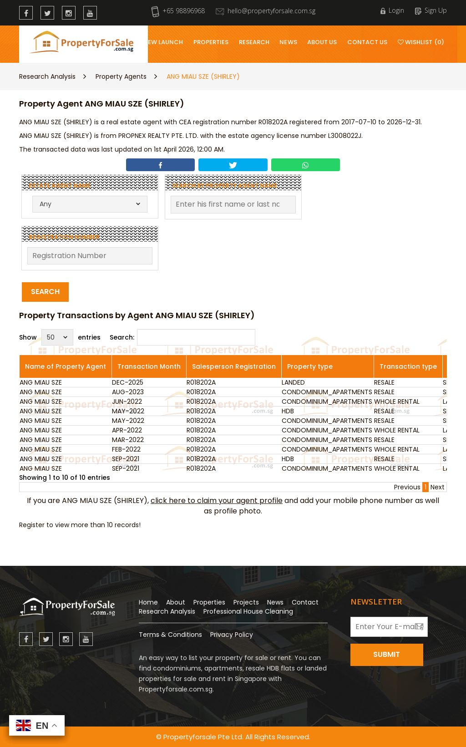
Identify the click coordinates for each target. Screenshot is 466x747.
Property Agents (121, 76)
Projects (246, 602)
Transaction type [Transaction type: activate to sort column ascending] (408, 366)
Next (438, 487)
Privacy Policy (231, 634)
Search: (182, 337)
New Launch (163, 42)
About (175, 602)
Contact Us (367, 42)
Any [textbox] (45, 203)
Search (45, 291)
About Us (322, 42)
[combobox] (89, 204)
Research (254, 42)
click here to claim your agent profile (217, 500)
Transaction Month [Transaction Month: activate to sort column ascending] (149, 366)
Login (392, 10)
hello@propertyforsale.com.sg (265, 10)
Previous (407, 487)
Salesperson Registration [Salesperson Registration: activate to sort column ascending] (234, 366)
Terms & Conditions (170, 634)
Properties (211, 42)
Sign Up (431, 10)
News (288, 42)
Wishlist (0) (421, 42)
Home (148, 602)
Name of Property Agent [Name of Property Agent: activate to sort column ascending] (65, 366)
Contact (305, 602)
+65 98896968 (178, 10)
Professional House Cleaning (248, 611)
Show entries (60, 337)
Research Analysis (47, 76)
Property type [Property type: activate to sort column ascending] (310, 366)
